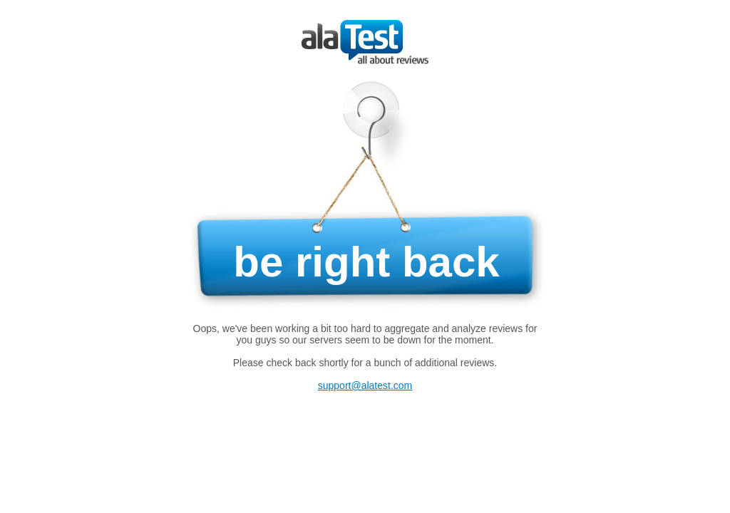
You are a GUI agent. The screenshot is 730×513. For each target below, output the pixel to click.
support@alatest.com (365, 385)
